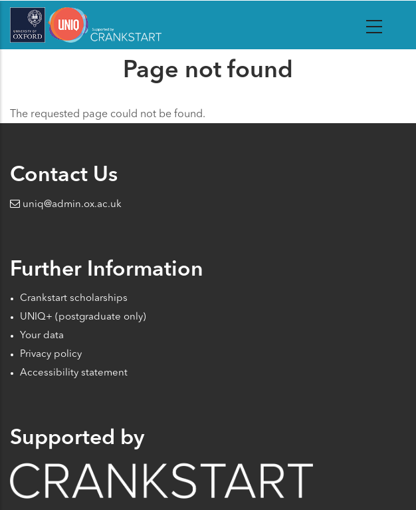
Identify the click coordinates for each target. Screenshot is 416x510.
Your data (42, 336)
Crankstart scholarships (74, 299)
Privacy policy (51, 355)
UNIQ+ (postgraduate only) (83, 317)
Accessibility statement (74, 373)
